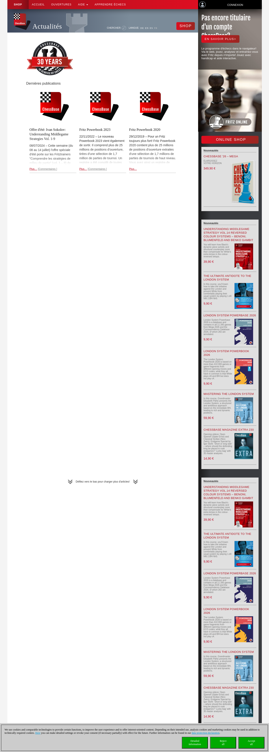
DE (142, 28)
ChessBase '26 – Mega (221, 156)
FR (155, 28)
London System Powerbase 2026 (230, 315)
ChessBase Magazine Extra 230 (229, 429)
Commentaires (47, 169)
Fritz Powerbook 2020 (144, 129)
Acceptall (251, 742)
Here (37, 732)
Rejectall (223, 742)
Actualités (47, 26)
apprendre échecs (110, 4)
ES (151, 28)
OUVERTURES (61, 4)
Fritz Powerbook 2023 (94, 129)
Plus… (33, 169)
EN (147, 28)
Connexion (235, 5)
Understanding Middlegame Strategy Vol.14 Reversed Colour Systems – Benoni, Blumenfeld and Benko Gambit (228, 234)
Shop (18, 4)
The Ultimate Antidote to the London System (227, 277)
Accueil (38, 4)
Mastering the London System (229, 394)
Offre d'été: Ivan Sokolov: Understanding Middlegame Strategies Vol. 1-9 (49, 134)
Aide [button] (83, 4)
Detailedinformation (195, 742)
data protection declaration (205, 732)
